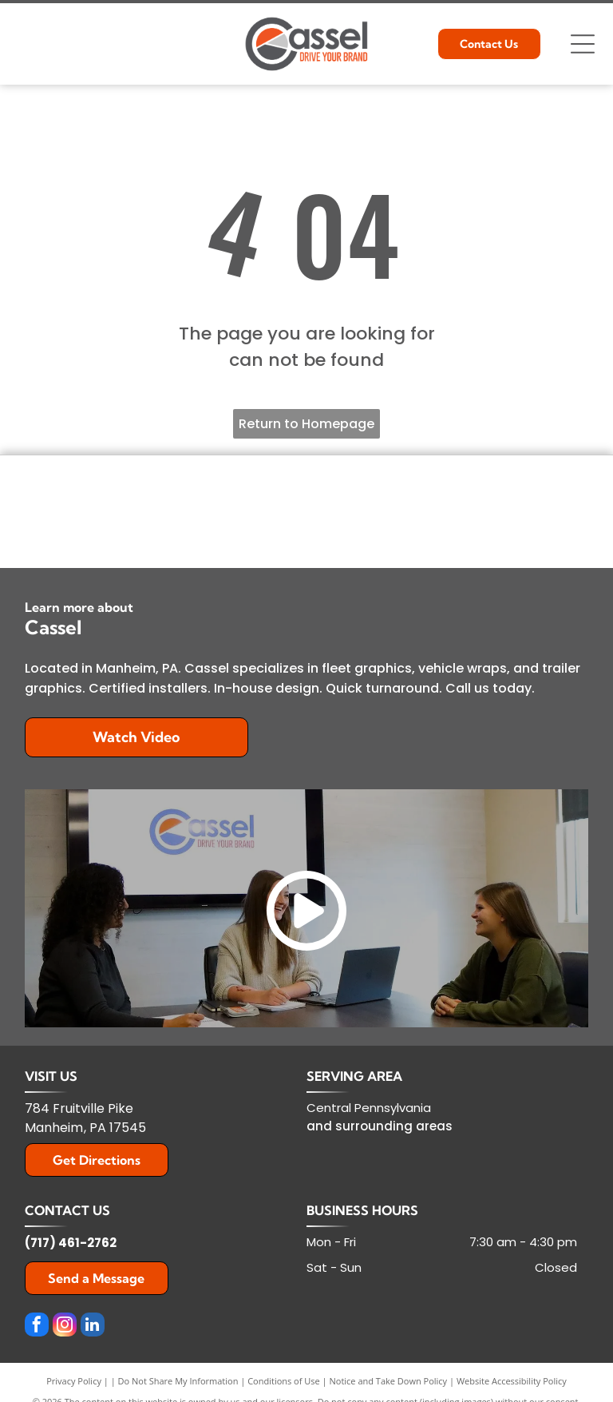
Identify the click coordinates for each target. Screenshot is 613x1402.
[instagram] (65, 1326)
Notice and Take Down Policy (389, 1381)
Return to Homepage (306, 424)
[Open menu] (583, 44)
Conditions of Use (283, 1381)
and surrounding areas (379, 1126)
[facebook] (37, 1326)
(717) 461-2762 (71, 1242)
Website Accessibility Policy (512, 1381)
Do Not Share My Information (178, 1381)
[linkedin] (93, 1326)
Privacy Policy (73, 1381)
